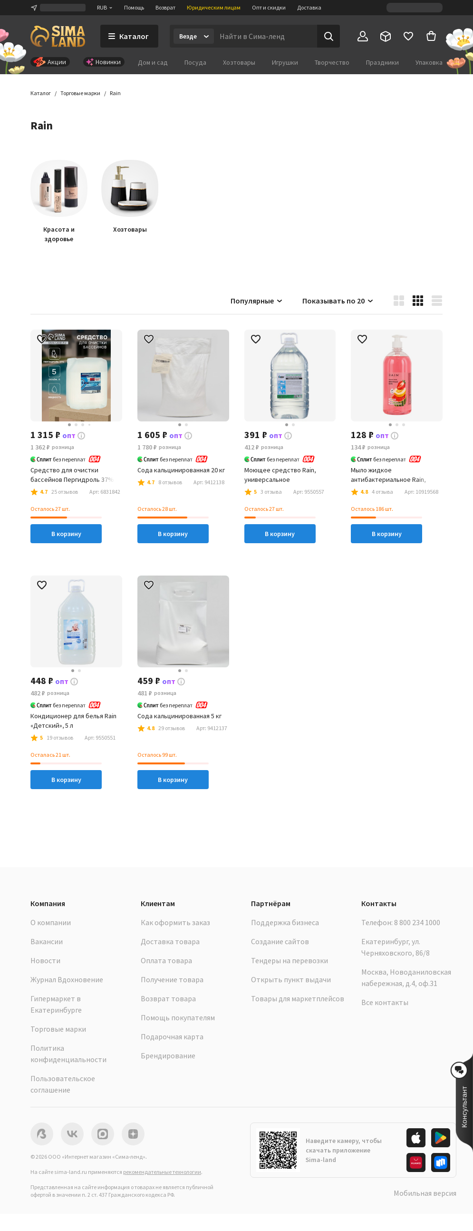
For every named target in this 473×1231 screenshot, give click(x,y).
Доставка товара (170, 941)
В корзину (66, 533)
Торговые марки (58, 1029)
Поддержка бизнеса (285, 922)
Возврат (165, 7)
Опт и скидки (269, 7)
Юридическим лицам (214, 7)
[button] (115, 93)
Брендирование (168, 1055)
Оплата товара (166, 960)
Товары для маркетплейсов (297, 998)
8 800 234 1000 (417, 922)
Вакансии (46, 941)
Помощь (134, 7)
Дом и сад (153, 62)
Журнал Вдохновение (66, 979)
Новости (45, 960)
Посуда (195, 62)
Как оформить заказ (175, 922)
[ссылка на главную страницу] (57, 36)
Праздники (382, 62)
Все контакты (384, 1002)
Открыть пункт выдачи (291, 979)
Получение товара (172, 979)
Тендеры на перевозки (289, 960)
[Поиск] (328, 36)
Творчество (332, 62)
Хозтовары (239, 62)
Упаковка (429, 62)
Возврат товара (168, 998)
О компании (50, 922)
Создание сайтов (280, 941)
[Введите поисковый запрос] (265, 36)
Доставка (309, 7)
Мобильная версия (425, 1193)
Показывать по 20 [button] (338, 300)
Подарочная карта (172, 1036)
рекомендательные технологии (162, 1171)
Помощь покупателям (178, 1017)
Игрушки (285, 62)
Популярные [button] (257, 300)
